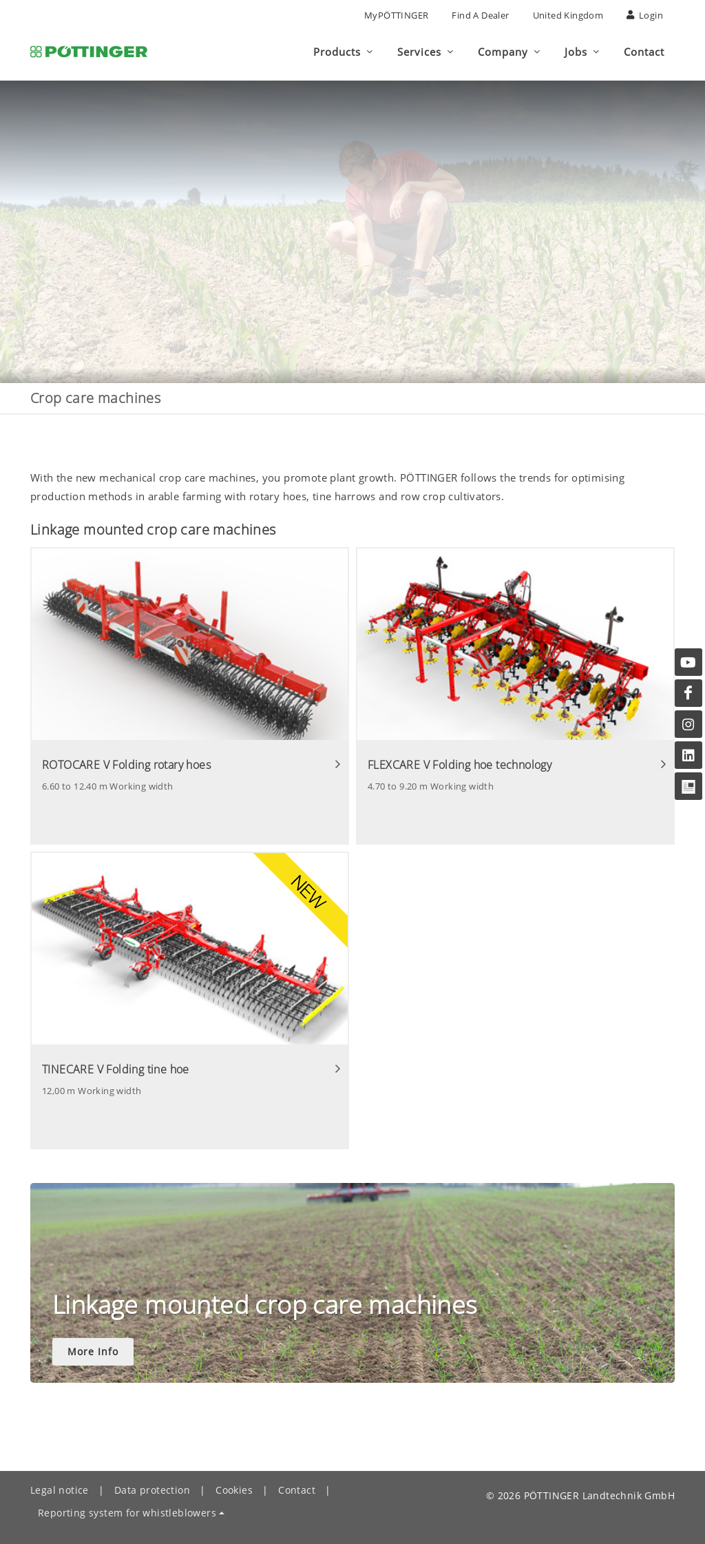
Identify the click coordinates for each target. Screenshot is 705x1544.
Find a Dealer (480, 15)
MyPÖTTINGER (396, 15)
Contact (296, 1489)
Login (645, 15)
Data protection (152, 1489)
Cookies (234, 1489)
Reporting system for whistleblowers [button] (127, 1512)
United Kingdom (568, 15)
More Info (92, 1351)
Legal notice (59, 1489)
